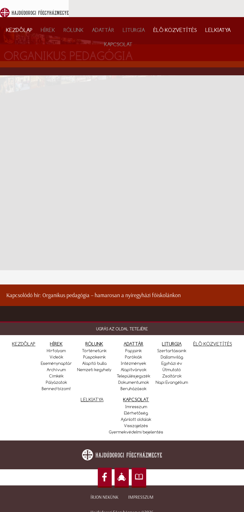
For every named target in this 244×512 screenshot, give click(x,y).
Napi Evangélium (172, 382)
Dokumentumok (133, 382)
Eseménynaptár (56, 363)
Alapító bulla (94, 363)
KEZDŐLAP (23, 344)
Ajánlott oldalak (136, 419)
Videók (56, 356)
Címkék (56, 375)
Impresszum (140, 497)
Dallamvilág (172, 356)
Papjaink (133, 350)
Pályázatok (56, 382)
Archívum (56, 369)
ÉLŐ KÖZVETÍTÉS (212, 344)
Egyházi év (171, 363)
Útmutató (172, 369)
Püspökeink (94, 356)
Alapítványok (134, 369)
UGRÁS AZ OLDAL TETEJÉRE (122, 328)
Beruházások (134, 388)
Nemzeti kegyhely (94, 369)
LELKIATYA (92, 399)
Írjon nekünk (104, 497)
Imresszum (136, 406)
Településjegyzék (133, 375)
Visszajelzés (136, 425)
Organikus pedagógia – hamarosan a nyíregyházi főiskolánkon (111, 295)
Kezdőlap (19, 30)
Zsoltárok (172, 375)
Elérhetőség (136, 412)
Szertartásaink (171, 350)
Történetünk (94, 350)
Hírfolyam (56, 350)
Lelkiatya (218, 30)
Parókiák (133, 356)
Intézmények (133, 363)
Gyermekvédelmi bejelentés (136, 431)
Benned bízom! (56, 388)
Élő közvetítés (175, 30)
